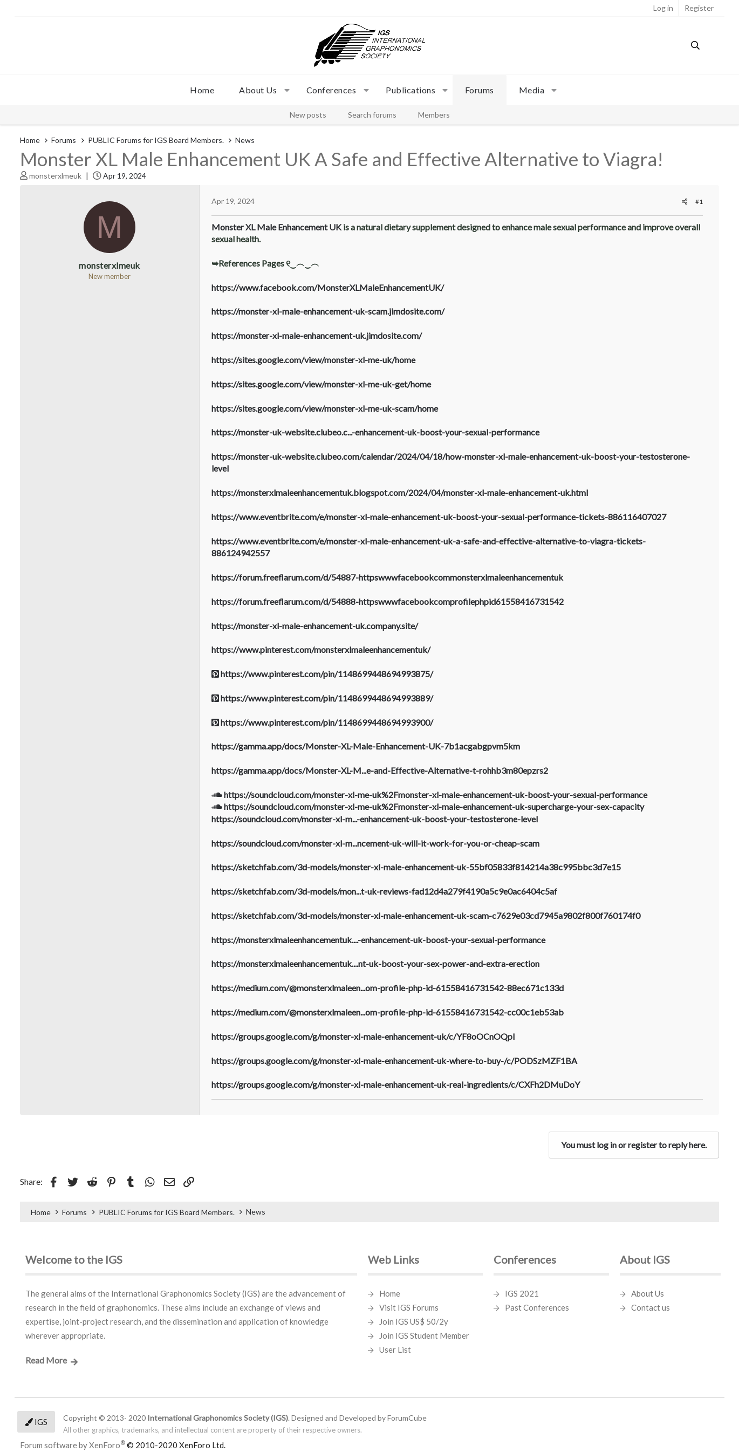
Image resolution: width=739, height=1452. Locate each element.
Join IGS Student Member (424, 1335)
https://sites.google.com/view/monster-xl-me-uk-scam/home (324, 408)
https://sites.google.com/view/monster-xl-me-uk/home (313, 360)
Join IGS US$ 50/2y (413, 1321)
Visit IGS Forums (409, 1307)
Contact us (650, 1307)
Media (532, 90)
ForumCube (407, 1417)
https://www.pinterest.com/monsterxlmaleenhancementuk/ (320, 649)
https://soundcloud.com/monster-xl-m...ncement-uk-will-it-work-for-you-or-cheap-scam (375, 843)
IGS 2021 (522, 1293)
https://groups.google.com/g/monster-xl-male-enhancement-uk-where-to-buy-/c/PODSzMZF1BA (394, 1060)
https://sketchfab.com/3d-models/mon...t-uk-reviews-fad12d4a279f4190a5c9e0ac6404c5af (384, 891)
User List (395, 1349)
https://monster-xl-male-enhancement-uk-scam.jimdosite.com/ (327, 311)
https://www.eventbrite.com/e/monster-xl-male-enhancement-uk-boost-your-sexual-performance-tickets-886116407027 (438, 517)
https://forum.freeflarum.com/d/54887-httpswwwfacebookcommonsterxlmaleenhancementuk (387, 577)
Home (202, 90)
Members (434, 114)
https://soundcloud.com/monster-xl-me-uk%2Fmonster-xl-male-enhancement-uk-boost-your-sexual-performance (429, 794)
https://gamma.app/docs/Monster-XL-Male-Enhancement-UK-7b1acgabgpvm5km (365, 746)
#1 (699, 201)
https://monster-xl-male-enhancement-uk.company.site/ (314, 626)
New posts (308, 114)
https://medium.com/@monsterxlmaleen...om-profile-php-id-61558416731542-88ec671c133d (387, 988)
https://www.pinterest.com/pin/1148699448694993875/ (322, 674)
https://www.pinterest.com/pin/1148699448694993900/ (322, 722)
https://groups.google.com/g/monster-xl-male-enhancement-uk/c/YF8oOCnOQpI (363, 1036)
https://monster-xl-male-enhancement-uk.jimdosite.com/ (316, 335)
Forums (479, 90)
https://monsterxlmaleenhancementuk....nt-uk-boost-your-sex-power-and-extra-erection (375, 963)
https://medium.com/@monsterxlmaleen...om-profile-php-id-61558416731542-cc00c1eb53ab (387, 1012)
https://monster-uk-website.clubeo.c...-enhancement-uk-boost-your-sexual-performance (375, 432)
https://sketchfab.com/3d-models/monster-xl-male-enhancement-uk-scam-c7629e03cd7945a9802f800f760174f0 (425, 915)
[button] (260, 90)
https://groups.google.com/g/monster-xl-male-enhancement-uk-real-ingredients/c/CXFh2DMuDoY (395, 1084)
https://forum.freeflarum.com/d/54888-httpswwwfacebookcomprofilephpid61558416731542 (387, 601)
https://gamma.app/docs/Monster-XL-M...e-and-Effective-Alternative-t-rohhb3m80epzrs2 (379, 770)
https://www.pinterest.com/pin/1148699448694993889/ (322, 698)
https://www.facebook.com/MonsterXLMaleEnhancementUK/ (327, 287)
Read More (46, 1360)
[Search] (695, 45)
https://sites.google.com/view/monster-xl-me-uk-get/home (321, 384)
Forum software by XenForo (122, 1445)
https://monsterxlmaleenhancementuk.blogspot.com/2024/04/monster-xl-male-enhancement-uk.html (399, 492)
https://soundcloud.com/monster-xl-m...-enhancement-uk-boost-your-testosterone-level (374, 819)
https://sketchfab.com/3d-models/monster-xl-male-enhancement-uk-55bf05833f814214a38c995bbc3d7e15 (416, 867)
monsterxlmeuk (55, 175)
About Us (647, 1293)
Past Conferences (537, 1307)
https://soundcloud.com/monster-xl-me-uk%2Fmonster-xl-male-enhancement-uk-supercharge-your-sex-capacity (427, 806)
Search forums (372, 114)
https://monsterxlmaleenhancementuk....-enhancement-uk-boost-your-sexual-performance (378, 940)
